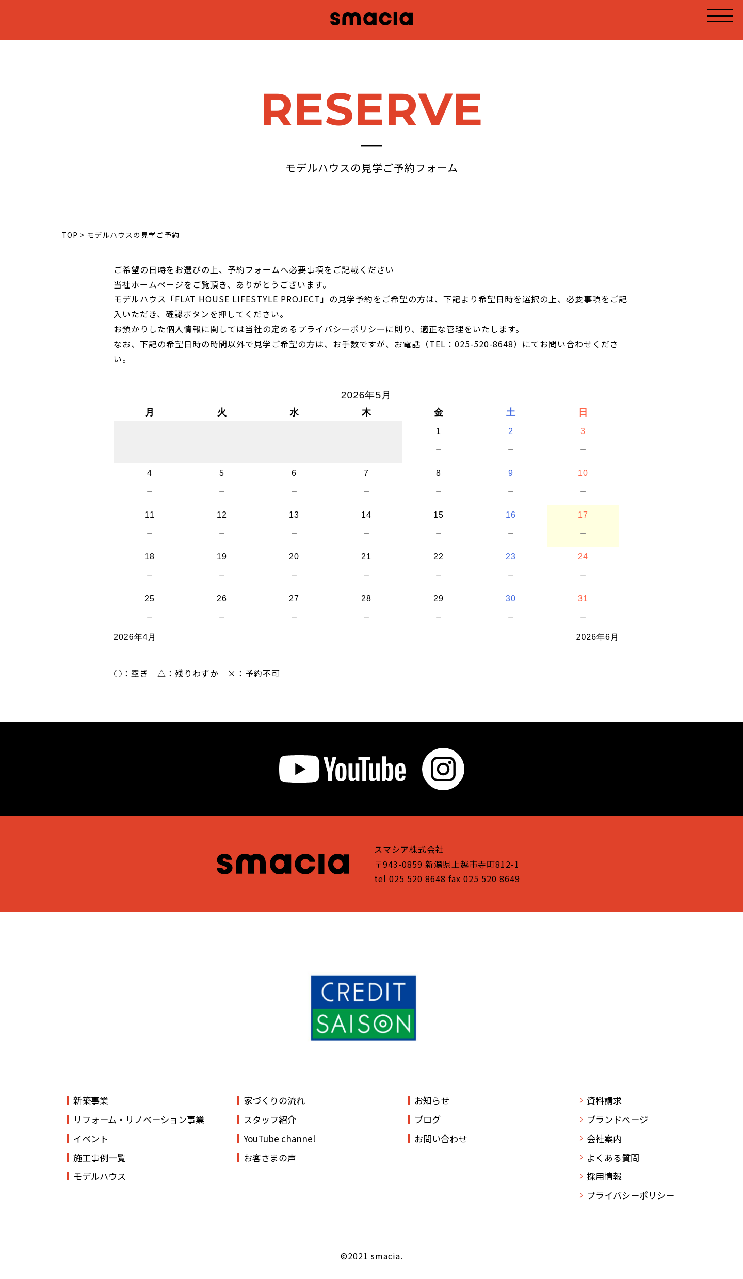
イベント (90, 1138)
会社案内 (604, 1138)
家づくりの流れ (274, 1100)
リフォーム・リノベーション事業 (138, 1119)
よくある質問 (613, 1157)
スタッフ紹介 (270, 1119)
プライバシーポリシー (630, 1195)
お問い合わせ (440, 1138)
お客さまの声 (270, 1157)
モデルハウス (99, 1176)
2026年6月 (598, 637)
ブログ (427, 1119)
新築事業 (90, 1100)
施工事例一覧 (99, 1157)
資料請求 (604, 1100)
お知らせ (431, 1100)
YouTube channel (279, 1138)
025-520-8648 (484, 344)
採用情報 (604, 1176)
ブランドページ (617, 1119)
